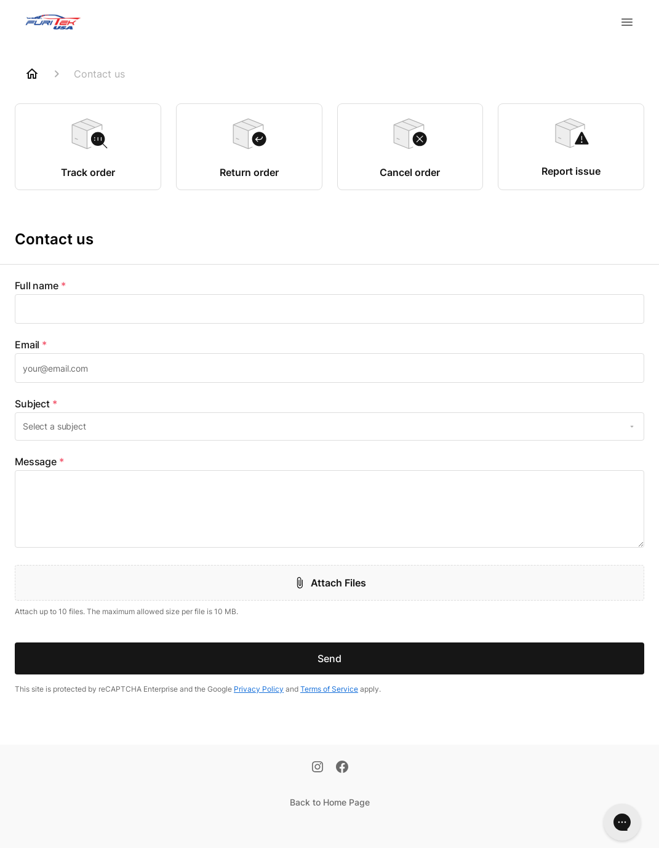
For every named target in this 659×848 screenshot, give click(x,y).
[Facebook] (342, 768)
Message (39, 461)
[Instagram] (317, 768)
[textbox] (329, 309)
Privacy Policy (259, 689)
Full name (40, 285)
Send (329, 658)
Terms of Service (329, 689)
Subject (36, 404)
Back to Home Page (330, 802)
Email (31, 344)
